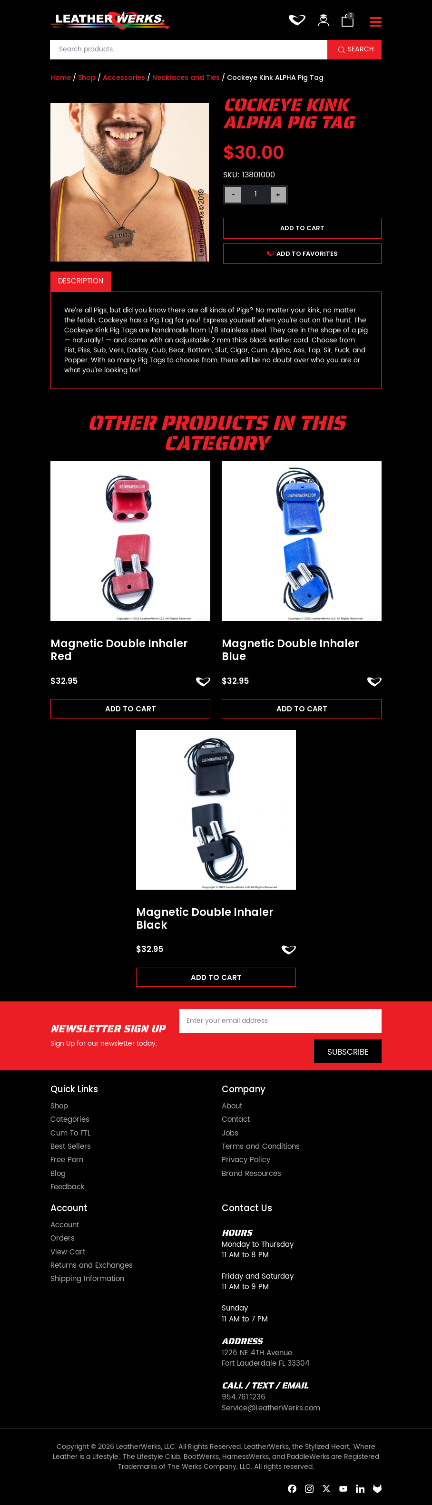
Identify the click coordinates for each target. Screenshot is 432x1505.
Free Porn (66, 1160)
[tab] (80, 282)
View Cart (67, 1252)
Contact (236, 1120)
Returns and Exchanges (91, 1266)
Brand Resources (251, 1174)
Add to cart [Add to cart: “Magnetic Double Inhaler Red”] (130, 709)
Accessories (124, 77)
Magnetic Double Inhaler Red (119, 650)
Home (60, 77)
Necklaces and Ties (186, 77)
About (232, 1106)
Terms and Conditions (261, 1147)
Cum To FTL (70, 1133)
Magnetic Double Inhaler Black (205, 919)
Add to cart (302, 228)
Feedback (67, 1187)
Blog (58, 1174)
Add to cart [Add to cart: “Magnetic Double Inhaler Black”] (216, 977)
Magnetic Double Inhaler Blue (290, 650)
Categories (69, 1120)
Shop (87, 77)
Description (80, 281)
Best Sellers (70, 1147)
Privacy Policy (246, 1160)
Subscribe (348, 1052)
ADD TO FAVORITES (302, 253)
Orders (62, 1238)
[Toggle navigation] (376, 22)
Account (64, 1225)
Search (361, 49)
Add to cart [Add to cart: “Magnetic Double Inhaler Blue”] (301, 709)
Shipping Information (87, 1279)
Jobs (230, 1133)
